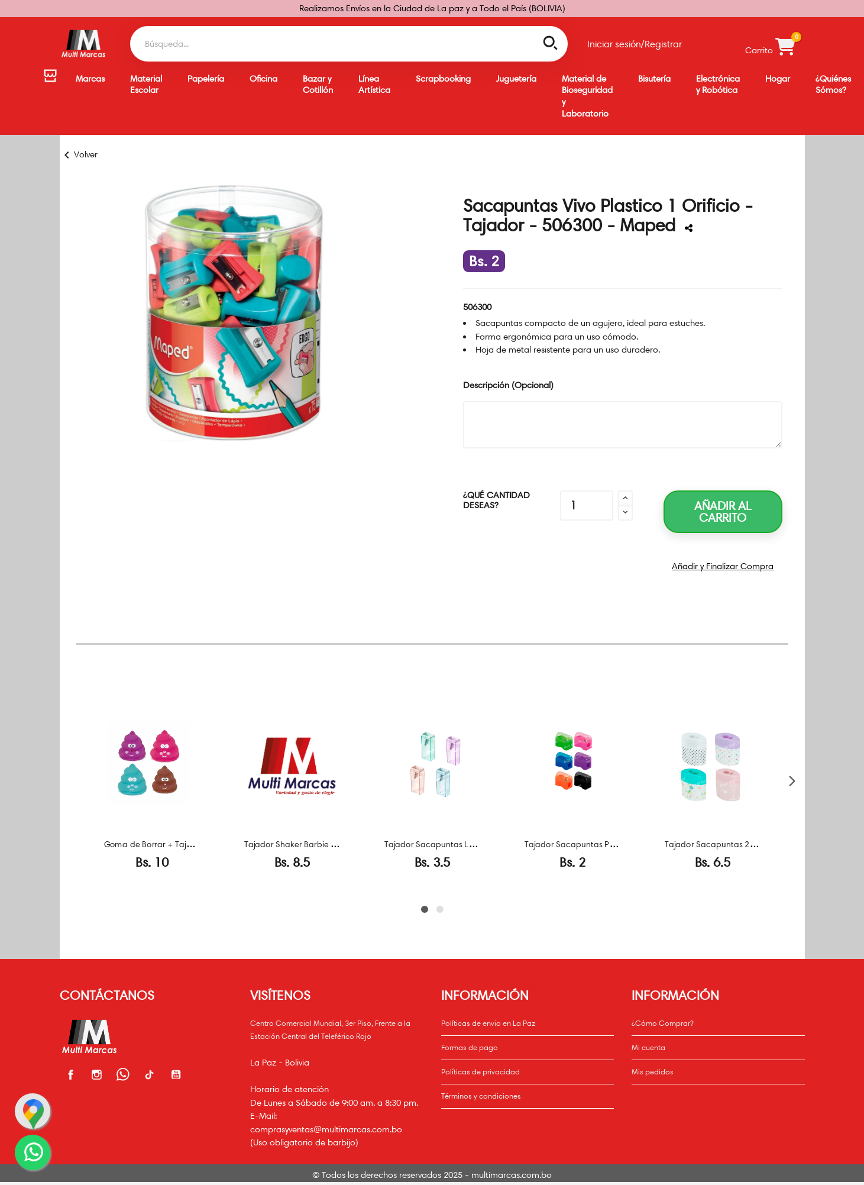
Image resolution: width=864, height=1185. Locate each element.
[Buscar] (349, 44)
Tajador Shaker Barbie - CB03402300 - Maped (333, 844)
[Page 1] (424, 909)
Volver (79, 154)
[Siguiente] (791, 781)
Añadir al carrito (722, 512)
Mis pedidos (653, 1071)
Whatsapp (123, 1074)
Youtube (176, 1074)
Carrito (770, 44)
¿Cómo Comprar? (663, 1023)
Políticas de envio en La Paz (488, 1023)
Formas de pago (469, 1047)
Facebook (71, 1074)
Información (675, 995)
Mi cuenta (648, 1047)
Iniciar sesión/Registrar (634, 44)
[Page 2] (440, 909)
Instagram (97, 1074)
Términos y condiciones (481, 1095)
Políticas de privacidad (480, 1071)
